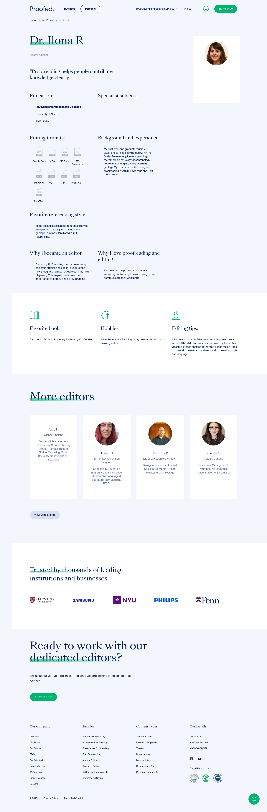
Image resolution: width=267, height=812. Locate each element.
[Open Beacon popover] (254, 799)
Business (69, 9)
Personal (90, 9)
